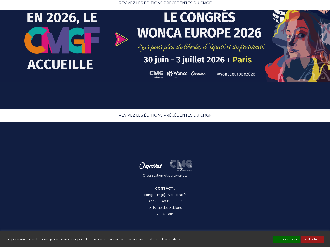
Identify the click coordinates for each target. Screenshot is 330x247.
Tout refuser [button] (313, 239)
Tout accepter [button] (286, 239)
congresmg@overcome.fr (165, 195)
